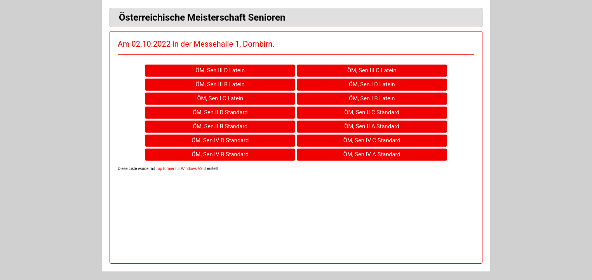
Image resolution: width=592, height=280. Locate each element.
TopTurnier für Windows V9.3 (181, 168)
